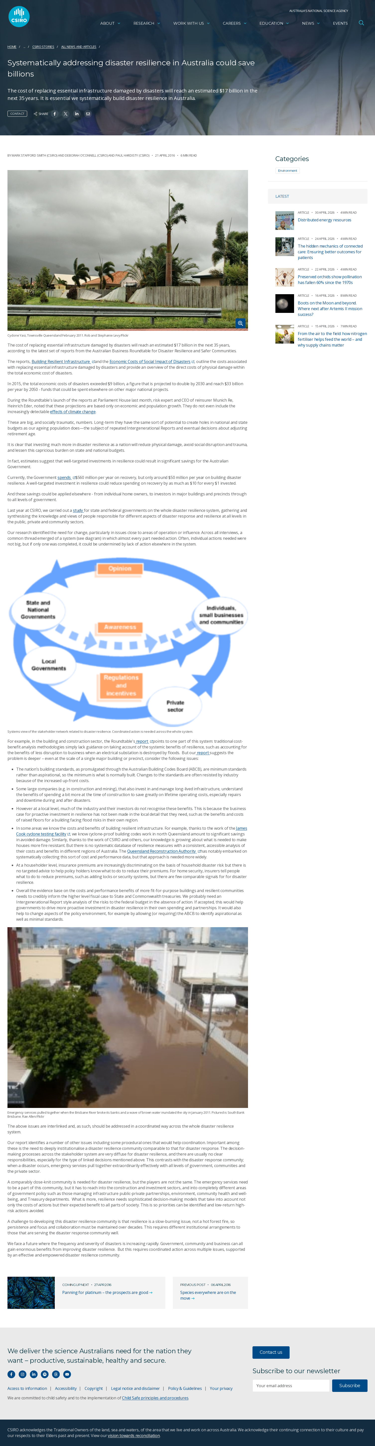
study (78, 510)
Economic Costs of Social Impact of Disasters (152, 361)
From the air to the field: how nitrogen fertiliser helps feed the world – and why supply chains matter (332, 339)
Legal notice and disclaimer (135, 1388)
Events (340, 23)
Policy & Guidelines (185, 1388)
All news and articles (79, 46)
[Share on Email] (88, 114)
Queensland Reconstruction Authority (163, 851)
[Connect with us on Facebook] (11, 1374)
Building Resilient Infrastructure (63, 361)
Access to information (27, 1388)
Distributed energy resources (324, 220)
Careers (235, 23)
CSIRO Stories (43, 46)
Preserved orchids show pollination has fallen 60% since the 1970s (330, 279)
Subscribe (349, 1385)
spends (66, 477)
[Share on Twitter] (65, 114)
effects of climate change (72, 411)
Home (11, 46)
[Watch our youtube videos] (67, 1374)
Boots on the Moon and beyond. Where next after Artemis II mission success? (330, 308)
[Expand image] (127, 250)
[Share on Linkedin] (77, 114)
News (311, 23)
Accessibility (65, 1388)
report (144, 741)
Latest (282, 196)
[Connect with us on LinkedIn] (34, 1374)
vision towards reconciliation (134, 1435)
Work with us (191, 23)
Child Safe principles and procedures (155, 1398)
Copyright (94, 1388)
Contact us (271, 1352)
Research (147, 23)
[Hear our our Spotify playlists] (45, 1374)
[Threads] (56, 1374)
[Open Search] (361, 23)
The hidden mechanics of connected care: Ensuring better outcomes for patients (330, 251)
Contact (17, 113)
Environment (287, 171)
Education (274, 23)
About (110, 23)
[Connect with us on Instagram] (22, 1374)
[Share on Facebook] (55, 114)
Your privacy (221, 1388)
